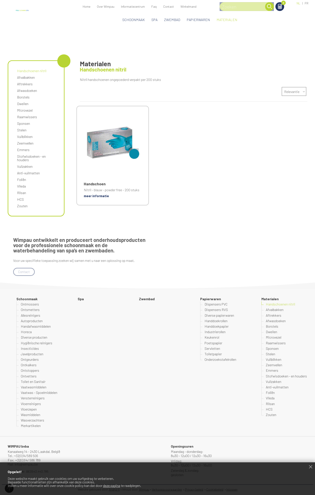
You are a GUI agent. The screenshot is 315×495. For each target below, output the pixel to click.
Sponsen (23, 123)
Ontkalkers (29, 365)
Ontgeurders (30, 359)
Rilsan (21, 193)
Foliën (21, 179)
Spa (154, 20)
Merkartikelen (31, 426)
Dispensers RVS (216, 310)
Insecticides (30, 349)
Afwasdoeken (27, 90)
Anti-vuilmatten (28, 173)
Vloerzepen (29, 409)
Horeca (26, 332)
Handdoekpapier (217, 326)
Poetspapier (213, 343)
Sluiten (310, 466)
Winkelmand (279, 3)
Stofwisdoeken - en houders (31, 158)
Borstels (23, 97)
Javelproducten (32, 354)
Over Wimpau (105, 6)
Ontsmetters (30, 310)
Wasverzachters (32, 420)
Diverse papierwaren (219, 315)
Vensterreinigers (33, 398)
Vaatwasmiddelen (33, 387)
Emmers (23, 150)
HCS (20, 199)
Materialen (227, 20)
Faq (154, 6)
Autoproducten (32, 321)
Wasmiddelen (30, 415)
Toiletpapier (213, 354)
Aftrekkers (25, 84)
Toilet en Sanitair (33, 382)
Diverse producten (34, 338)
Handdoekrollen (216, 321)
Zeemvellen (25, 143)
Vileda (21, 186)
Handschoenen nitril (31, 71)
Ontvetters (29, 376)
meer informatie (97, 196)
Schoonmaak (133, 20)
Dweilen (22, 104)
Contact (168, 6)
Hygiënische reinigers (36, 343)
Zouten (22, 206)
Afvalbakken (26, 77)
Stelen (21, 130)
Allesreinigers (30, 315)
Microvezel (25, 110)
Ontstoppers (30, 371)
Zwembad (172, 20)
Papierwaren (198, 20)
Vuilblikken (25, 136)
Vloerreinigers (31, 404)
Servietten (212, 349)
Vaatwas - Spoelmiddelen (39, 393)
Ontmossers (30, 304)
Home (86, 6)
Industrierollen (215, 332)
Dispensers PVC (216, 304)
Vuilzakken (25, 166)
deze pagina (111, 485)
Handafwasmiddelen (36, 326)
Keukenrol (212, 338)
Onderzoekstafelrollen (220, 359)
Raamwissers (27, 117)
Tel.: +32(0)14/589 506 (24, 456)
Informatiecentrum (133, 6)
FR (306, 3)
